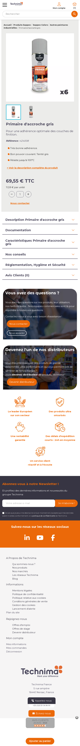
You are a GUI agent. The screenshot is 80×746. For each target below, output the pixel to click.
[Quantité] (20, 194)
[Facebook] (53, 537)
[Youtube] (40, 537)
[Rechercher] (40, 14)
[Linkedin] (27, 537)
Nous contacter (20, 203)
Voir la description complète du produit (33, 167)
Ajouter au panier (40, 741)
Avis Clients (40, 720)
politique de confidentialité (43, 516)
